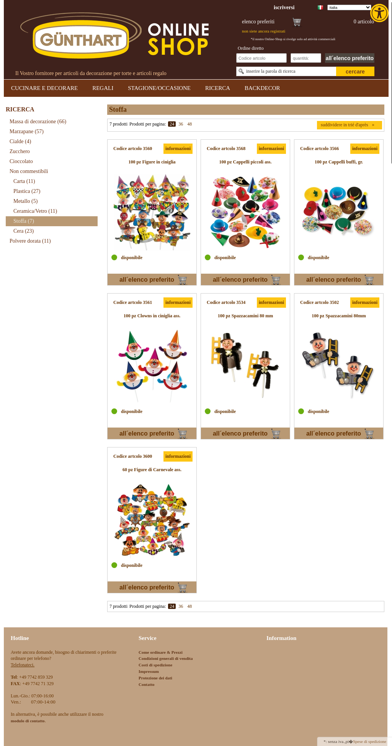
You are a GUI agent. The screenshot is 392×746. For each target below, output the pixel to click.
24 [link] (172, 124)
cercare (355, 72)
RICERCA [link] (217, 88)
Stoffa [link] (23, 221)
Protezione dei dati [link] (155, 678)
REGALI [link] (102, 88)
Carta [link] (24, 181)
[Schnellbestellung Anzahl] (306, 58)
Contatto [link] (147, 684)
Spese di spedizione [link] (369, 741)
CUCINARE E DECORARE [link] (44, 88)
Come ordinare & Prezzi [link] (161, 652)
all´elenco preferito (350, 58)
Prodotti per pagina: (147, 124)
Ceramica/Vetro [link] (35, 211)
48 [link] (189, 124)
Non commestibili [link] (29, 171)
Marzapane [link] (27, 131)
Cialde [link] (20, 141)
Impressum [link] (149, 671)
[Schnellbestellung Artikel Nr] (261, 58)
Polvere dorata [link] (30, 241)
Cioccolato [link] (21, 161)
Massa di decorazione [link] (38, 121)
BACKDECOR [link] (262, 88)
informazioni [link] (178, 148)
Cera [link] (23, 231)
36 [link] (180, 124)
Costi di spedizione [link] (155, 665)
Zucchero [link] (20, 151)
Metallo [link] (25, 201)
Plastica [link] (26, 191)
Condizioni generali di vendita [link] (166, 658)
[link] (380, 13)
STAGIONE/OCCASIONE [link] (159, 88)
